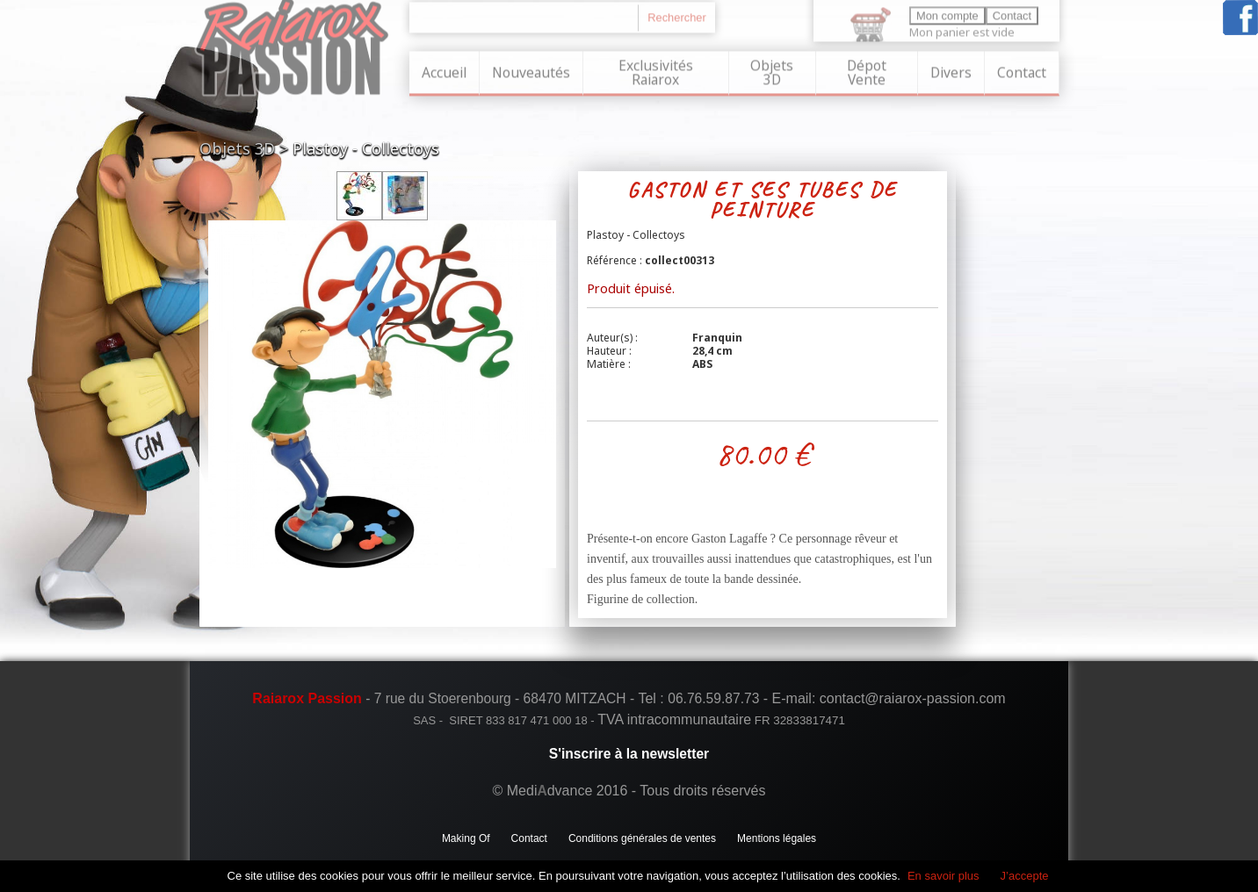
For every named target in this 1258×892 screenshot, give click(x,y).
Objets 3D (771, 71)
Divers (951, 71)
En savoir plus (943, 875)
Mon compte (947, 14)
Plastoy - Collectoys (366, 148)
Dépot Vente (866, 71)
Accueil (444, 71)
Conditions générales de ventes (642, 838)
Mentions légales (776, 838)
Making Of (466, 838)
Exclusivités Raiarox (655, 71)
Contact (1021, 71)
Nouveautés (531, 71)
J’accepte (1025, 875)
